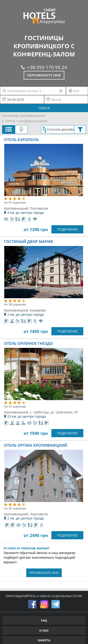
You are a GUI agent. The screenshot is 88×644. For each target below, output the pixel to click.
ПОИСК (44, 108)
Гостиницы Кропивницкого (23, 115)
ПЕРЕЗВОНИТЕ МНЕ (44, 573)
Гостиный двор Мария (28, 241)
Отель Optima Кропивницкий (35, 445)
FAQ (44, 620)
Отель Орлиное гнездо (28, 343)
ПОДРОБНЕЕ (67, 229)
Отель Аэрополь (21, 139)
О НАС (44, 630)
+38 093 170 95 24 (44, 67)
